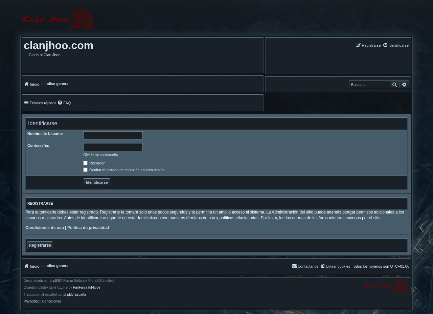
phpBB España (74, 294)
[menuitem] (396, 45)
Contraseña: (38, 145)
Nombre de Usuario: (45, 134)
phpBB (55, 281)
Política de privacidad (88, 227)
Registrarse (40, 245)
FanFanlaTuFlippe (86, 287)
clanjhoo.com (58, 45)
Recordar (94, 163)
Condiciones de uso (44, 227)
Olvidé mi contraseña (100, 155)
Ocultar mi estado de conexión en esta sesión (124, 170)
